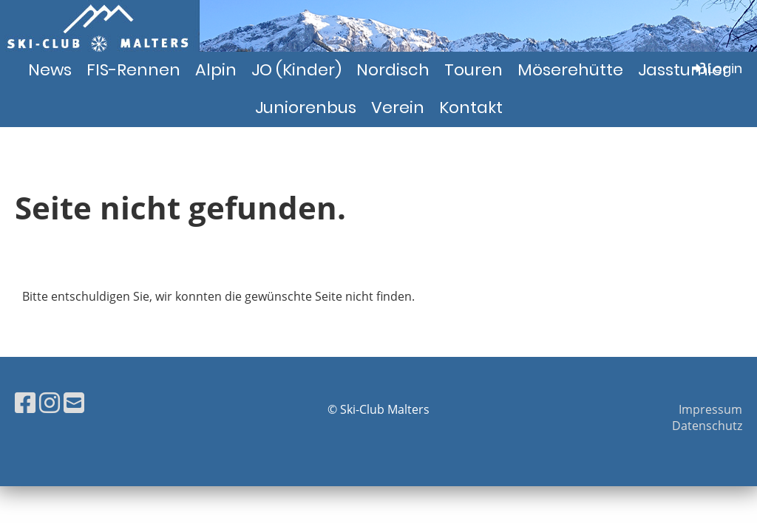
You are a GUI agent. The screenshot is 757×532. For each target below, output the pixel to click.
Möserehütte (570, 69)
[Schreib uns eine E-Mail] (74, 402)
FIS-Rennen (133, 69)
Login (716, 68)
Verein (397, 107)
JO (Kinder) (296, 69)
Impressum (710, 409)
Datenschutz (707, 425)
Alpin (216, 69)
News (50, 69)
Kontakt (471, 107)
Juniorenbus (305, 107)
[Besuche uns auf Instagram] (49, 402)
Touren (473, 69)
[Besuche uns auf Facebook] (25, 402)
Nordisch (393, 69)
